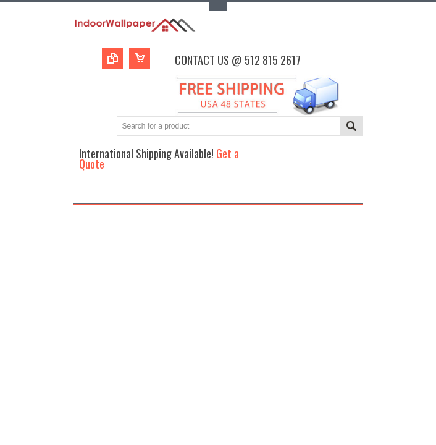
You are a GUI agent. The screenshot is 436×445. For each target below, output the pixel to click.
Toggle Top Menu (218, 6)
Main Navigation (83, 192)
